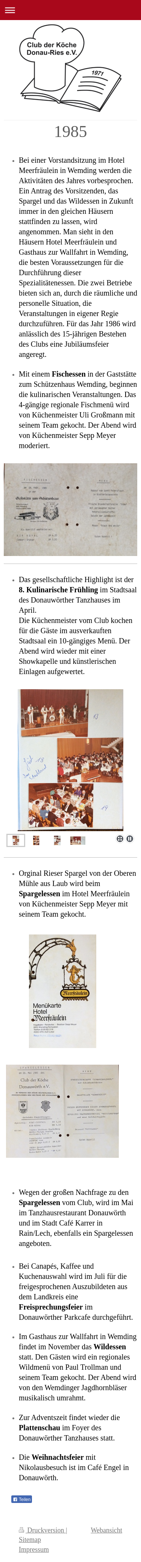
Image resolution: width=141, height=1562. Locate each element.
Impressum (34, 1549)
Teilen (21, 1499)
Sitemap (30, 1539)
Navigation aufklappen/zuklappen (70, 10)
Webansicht (106, 1530)
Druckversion (42, 1530)
